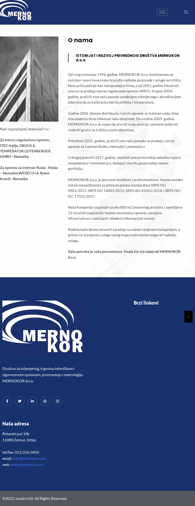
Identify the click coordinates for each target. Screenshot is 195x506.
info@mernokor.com (29, 458)
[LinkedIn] (32, 401)
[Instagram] (57, 401)
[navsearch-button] (186, 12)
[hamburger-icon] (162, 12)
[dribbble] (45, 401)
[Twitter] (19, 401)
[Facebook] (7, 401)
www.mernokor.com (27, 464)
